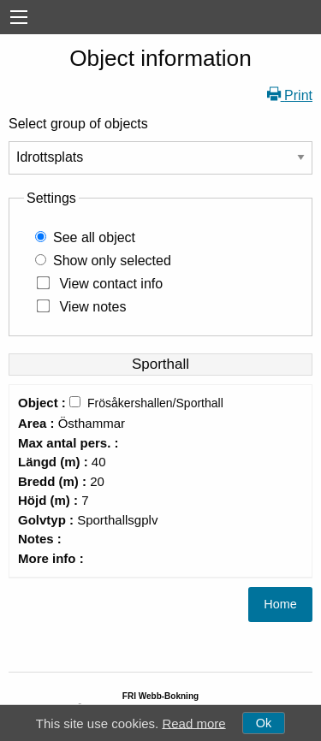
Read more (193, 722)
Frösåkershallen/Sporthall (155, 403)
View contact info (111, 283)
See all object (94, 237)
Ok (263, 723)
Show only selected (112, 260)
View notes (92, 306)
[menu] (18, 17)
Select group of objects (78, 123)
